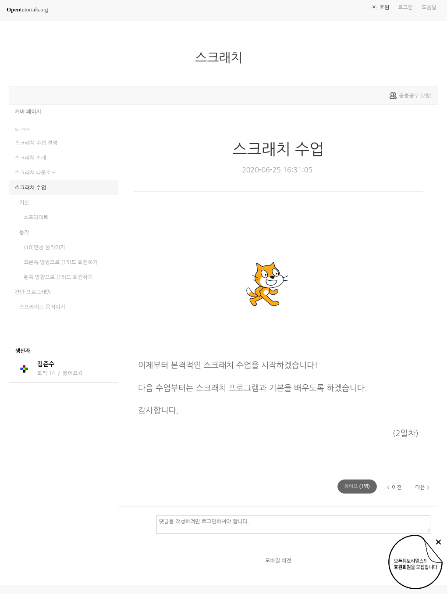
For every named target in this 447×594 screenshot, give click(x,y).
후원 (385, 7)
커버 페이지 (28, 112)
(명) (357, 486)
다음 (420, 487)
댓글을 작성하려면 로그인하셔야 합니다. (293, 524)
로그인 (405, 7)
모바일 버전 (278, 560)
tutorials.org (27, 9)
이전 (397, 487)
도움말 (429, 7)
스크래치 (222, 58)
